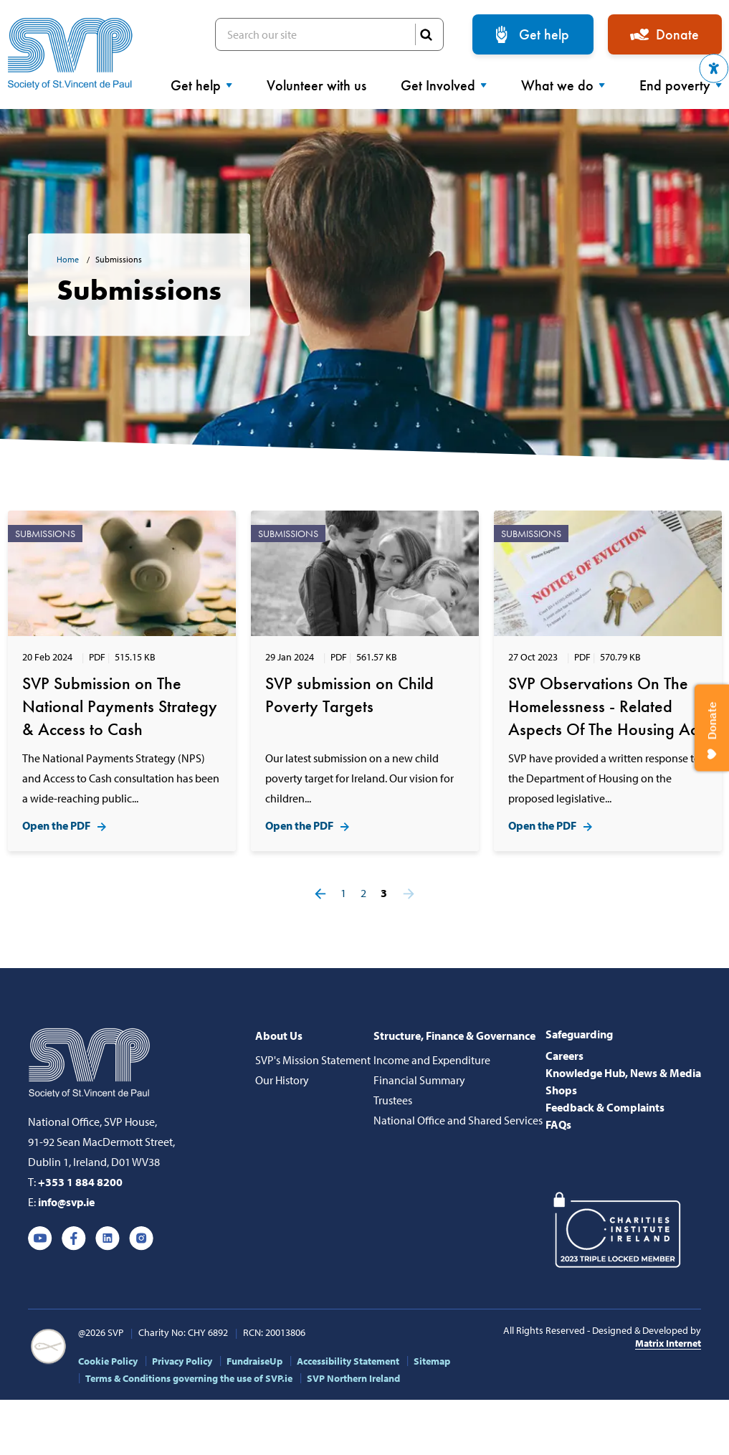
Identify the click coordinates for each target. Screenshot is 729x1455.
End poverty (680, 85)
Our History (282, 1080)
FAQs (558, 1124)
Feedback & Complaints (604, 1107)
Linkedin (107, 1238)
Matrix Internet (668, 1343)
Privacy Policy (182, 1361)
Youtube (40, 1238)
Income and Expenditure (431, 1060)
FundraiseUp (254, 1361)
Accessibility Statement (348, 1361)
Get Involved (444, 85)
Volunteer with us (316, 85)
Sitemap (432, 1361)
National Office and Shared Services (458, 1120)
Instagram (141, 1238)
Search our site (329, 34)
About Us (278, 1035)
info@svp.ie (66, 1202)
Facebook (74, 1238)
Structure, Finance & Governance (454, 1035)
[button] (714, 68)
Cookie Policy (108, 1361)
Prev (320, 893)
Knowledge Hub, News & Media (623, 1073)
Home (69, 259)
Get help (544, 34)
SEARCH (426, 34)
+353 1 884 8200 (80, 1182)
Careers (564, 1055)
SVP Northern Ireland (353, 1378)
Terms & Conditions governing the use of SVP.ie (188, 1378)
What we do (563, 85)
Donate (677, 34)
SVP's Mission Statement (313, 1060)
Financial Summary (419, 1080)
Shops (561, 1090)
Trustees (392, 1100)
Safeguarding (579, 1034)
